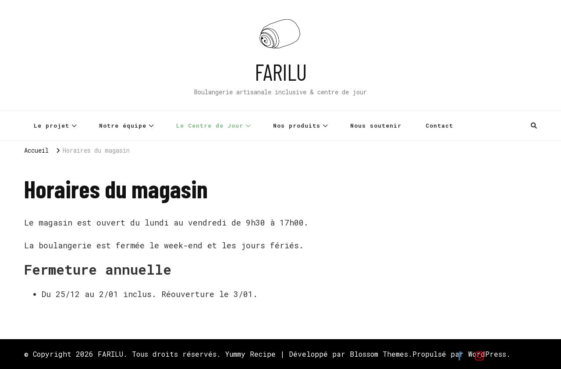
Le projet (51, 125)
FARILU (281, 71)
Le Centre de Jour (209, 125)
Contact (439, 125)
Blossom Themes (379, 353)
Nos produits (296, 125)
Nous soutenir (375, 125)
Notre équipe (122, 125)
